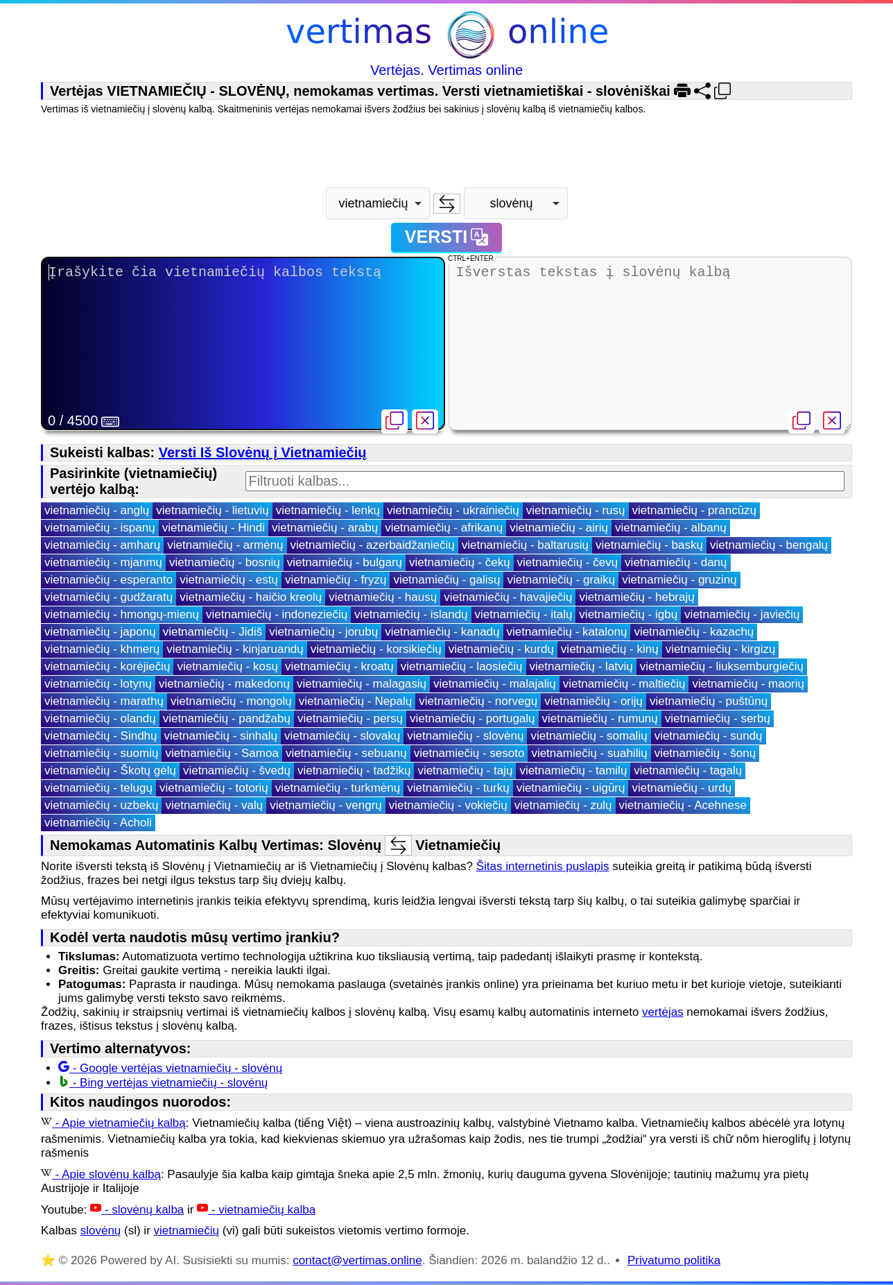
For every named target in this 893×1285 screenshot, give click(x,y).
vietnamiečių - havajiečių (508, 597)
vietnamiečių (187, 1230)
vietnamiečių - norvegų (478, 701)
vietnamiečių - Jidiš (213, 631)
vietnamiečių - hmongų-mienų (121, 614)
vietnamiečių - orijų (593, 701)
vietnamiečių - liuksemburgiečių (722, 666)
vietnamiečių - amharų (102, 545)
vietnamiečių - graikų (561, 579)
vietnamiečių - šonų (705, 753)
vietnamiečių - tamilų (573, 770)
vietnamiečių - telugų (98, 787)
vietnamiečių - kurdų (501, 649)
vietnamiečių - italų (524, 614)
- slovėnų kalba (137, 1209)
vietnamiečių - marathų (104, 701)
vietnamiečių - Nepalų (355, 701)
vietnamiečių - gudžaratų (108, 597)
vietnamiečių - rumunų (600, 718)
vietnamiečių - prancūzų (694, 510)
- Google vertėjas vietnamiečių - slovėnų (170, 1068)
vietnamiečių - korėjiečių (107, 666)
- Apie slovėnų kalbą (101, 1174)
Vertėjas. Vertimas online (446, 70)
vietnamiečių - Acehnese (683, 805)
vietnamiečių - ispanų (99, 527)
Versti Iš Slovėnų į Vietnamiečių (263, 452)
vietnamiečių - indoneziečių (276, 614)
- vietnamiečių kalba (256, 1209)
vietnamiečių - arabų (325, 527)
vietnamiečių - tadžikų (353, 770)
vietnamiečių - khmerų (101, 649)
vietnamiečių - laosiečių (462, 666)
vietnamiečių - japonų (100, 631)
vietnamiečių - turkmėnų (337, 787)
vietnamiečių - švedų (237, 770)
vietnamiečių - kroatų (339, 666)
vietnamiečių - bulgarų (344, 562)
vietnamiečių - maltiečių (624, 683)
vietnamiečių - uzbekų (101, 805)
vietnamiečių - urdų (681, 787)
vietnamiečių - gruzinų (679, 579)
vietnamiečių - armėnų (225, 545)
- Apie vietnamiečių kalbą (113, 1123)
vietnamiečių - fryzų (335, 579)
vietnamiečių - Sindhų (100, 735)
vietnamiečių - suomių (101, 753)
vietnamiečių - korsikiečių (376, 649)
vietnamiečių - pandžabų (227, 718)
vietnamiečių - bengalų (769, 545)
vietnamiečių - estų (229, 579)
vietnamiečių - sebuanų (346, 753)
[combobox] (378, 203)
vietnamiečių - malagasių (361, 683)
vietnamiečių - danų (676, 562)
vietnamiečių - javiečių (741, 614)
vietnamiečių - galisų (446, 579)
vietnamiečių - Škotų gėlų (110, 770)
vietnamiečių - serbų (717, 718)
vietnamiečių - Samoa (221, 753)
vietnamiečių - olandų (100, 718)
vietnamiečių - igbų (628, 614)
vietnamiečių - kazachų (694, 631)
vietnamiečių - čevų (567, 562)
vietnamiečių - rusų (575, 510)
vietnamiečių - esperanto (108, 579)
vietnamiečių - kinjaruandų (235, 649)
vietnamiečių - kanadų (442, 631)
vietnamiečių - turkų (458, 787)
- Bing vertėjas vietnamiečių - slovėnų (163, 1082)
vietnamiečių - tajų (464, 770)
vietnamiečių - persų (350, 718)
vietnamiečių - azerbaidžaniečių (373, 545)
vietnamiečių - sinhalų (220, 735)
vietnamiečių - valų (214, 805)
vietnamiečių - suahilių (589, 753)
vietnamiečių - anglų (96, 510)
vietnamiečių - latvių (581, 666)
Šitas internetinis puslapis (542, 866)
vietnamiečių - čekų (459, 562)
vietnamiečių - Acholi (98, 822)
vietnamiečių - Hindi (213, 527)
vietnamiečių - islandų (410, 614)
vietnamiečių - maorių (748, 683)
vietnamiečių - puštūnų (709, 701)
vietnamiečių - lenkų (328, 510)
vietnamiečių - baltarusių (525, 545)
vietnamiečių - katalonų (567, 631)
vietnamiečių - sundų (708, 735)
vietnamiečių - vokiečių (448, 805)
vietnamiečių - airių (559, 527)
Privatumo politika (673, 1260)
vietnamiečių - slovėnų (465, 735)
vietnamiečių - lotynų (98, 683)
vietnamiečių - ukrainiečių (453, 510)
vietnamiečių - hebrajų (636, 597)
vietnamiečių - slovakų (342, 735)
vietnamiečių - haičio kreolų (251, 597)
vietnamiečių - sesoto (469, 753)
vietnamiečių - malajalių (494, 683)
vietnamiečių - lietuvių (212, 510)
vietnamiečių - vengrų (326, 805)
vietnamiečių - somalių (588, 735)
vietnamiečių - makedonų (224, 683)
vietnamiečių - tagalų (688, 770)
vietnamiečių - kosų (227, 666)
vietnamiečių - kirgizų (721, 649)
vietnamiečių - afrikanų (444, 527)
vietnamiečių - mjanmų (103, 562)
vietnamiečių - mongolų (231, 701)
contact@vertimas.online (357, 1260)
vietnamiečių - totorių (213, 787)
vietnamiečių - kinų (610, 649)
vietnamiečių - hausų (383, 597)
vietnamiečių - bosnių (224, 562)
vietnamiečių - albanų (671, 527)
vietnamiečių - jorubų (323, 631)
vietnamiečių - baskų (649, 545)
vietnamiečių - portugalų (472, 718)
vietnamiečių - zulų (563, 805)
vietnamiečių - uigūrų (571, 787)
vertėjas (663, 1012)
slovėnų (100, 1230)
